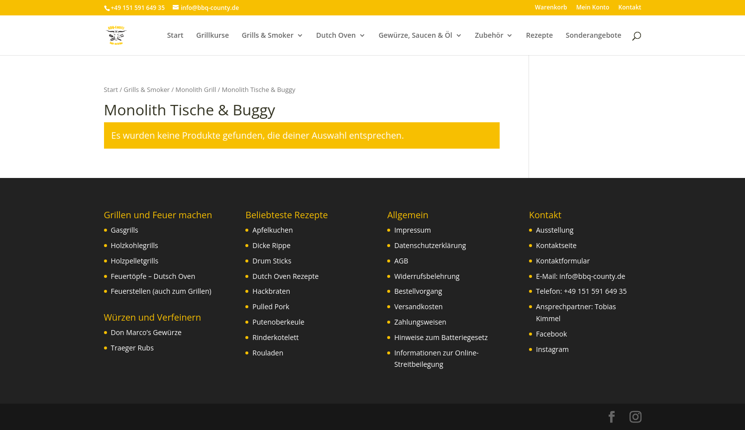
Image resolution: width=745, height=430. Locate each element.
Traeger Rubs (132, 347)
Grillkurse (212, 36)
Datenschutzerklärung (430, 245)
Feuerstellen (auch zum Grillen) (161, 291)
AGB (401, 260)
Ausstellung (554, 230)
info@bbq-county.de (592, 276)
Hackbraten (271, 291)
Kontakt (630, 7)
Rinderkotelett (275, 337)
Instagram (552, 349)
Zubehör (489, 36)
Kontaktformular (563, 260)
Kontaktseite (556, 245)
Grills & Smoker (268, 36)
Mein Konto (593, 7)
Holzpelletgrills (135, 260)
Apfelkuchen (272, 230)
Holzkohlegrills (134, 245)
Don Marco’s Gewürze (146, 332)
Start (175, 36)
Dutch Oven (336, 36)
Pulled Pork (270, 306)
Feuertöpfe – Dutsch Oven (153, 276)
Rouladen (267, 352)
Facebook (551, 334)
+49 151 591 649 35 (595, 291)
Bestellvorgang (418, 291)
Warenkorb (551, 7)
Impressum (412, 230)
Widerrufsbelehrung (426, 276)
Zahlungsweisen (420, 322)
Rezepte (539, 36)
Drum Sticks (271, 260)
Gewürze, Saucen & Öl (415, 36)
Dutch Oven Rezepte (285, 276)
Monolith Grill (196, 89)
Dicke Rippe (271, 245)
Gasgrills (124, 230)
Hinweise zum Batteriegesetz (441, 337)
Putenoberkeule (278, 322)
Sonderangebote (594, 36)
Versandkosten (418, 306)
